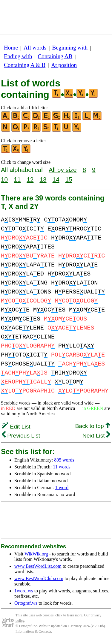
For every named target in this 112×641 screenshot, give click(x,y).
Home (11, 47)
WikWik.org (36, 553)
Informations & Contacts (33, 631)
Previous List (21, 435)
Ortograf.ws (25, 603)
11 (17, 179)
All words (35, 47)
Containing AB (55, 56)
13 (42, 179)
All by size (63, 169)
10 (4, 179)
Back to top (92, 426)
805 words (64, 459)
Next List (96, 435)
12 (30, 179)
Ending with (18, 56)
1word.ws (23, 590)
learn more (74, 615)
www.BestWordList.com (38, 566)
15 (68, 179)
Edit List (16, 426)
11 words (61, 466)
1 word (61, 487)
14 (56, 179)
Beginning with (70, 47)
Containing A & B (24, 65)
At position (64, 65)
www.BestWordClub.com (38, 578)
